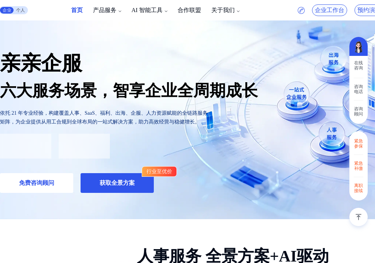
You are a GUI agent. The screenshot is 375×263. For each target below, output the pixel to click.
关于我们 (223, 10)
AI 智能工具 (147, 10)
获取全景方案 (117, 183)
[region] (187, 131)
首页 (77, 10)
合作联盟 (189, 10)
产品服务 (104, 10)
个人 (20, 10)
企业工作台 (329, 10)
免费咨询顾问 (36, 183)
